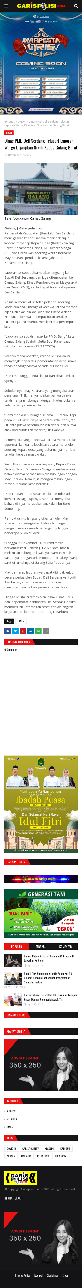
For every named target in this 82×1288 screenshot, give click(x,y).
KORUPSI (11, 1111)
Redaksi (38, 1275)
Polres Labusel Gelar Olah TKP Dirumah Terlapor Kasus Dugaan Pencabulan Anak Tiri (50, 997)
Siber (65, 1275)
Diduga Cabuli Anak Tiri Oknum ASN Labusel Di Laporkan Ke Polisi (49, 958)
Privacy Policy (22, 1275)
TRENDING (60, 1156)
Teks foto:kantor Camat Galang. (28, 218)
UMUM (22, 121)
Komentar (65, 946)
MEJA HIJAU (12, 1119)
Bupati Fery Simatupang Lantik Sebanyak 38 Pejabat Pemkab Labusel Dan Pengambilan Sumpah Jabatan (48, 977)
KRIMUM (11, 1156)
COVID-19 (11, 1148)
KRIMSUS (65, 1148)
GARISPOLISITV (30, 1148)
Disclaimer (52, 1275)
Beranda (9, 121)
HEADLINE (49, 1148)
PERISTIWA (43, 1156)
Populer (16, 946)
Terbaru (40, 946)
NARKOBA (26, 1156)
